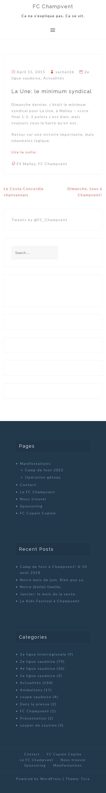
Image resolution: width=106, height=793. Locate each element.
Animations (31, 690)
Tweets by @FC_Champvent (40, 220)
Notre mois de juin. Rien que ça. (52, 580)
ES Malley (26, 164)
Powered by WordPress (38, 779)
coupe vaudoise (36, 697)
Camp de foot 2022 (44, 470)
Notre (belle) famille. (41, 587)
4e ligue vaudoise (38, 668)
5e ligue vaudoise (38, 675)
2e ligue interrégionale (43, 654)
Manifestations (35, 463)
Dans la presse (35, 704)
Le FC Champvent (37, 492)
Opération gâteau (43, 477)
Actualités (53, 78)
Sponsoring (31, 506)
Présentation (33, 718)
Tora (85, 779)
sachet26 (65, 72)
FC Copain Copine (38, 513)
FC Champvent (53, 6)
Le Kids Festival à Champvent (50, 601)
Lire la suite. (24, 152)
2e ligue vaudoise (38, 661)
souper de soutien (38, 725)
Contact (28, 485)
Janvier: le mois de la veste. (48, 594)
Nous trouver (33, 499)
